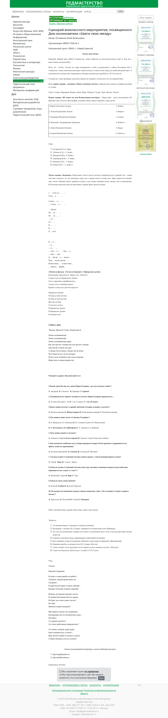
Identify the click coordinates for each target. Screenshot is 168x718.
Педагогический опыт (24, 84)
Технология (19, 65)
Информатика (20, 37)
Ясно (101, 678)
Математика (19, 43)
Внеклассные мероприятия (27, 81)
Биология (18, 24)
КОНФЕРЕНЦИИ (74, 11)
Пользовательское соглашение (67, 690)
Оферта (84, 693)
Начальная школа (22, 46)
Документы (18, 87)
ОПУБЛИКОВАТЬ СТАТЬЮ (38, 11)
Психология (19, 56)
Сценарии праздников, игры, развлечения (27, 110)
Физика (17, 68)
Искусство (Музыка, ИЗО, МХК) (28, 31)
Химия (16, 74)
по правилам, (92, 671)
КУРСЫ (87, 11)
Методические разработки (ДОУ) (26, 104)
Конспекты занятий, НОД (25, 99)
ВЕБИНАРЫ (18, 11)
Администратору (21, 21)
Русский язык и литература (26, 62)
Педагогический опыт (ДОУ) (27, 114)
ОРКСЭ (16, 52)
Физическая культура (23, 71)
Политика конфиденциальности (100, 690)
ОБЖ (15, 49)
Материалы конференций (26, 90)
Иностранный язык (22, 40)
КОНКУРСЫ (58, 11)
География (18, 28)
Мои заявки (146, 17)
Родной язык (19, 59)
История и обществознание (27, 34)
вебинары (61, 17)
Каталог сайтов (146, 154)
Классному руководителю (26, 77)
